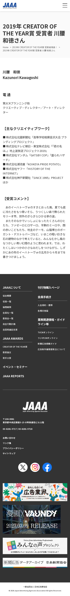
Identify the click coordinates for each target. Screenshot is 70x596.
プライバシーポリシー (13, 448)
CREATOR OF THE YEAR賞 (15, 346)
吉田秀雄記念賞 (10, 329)
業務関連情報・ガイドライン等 (51, 322)
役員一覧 (7, 301)
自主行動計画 (9, 323)
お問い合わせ (9, 437)
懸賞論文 (7, 352)
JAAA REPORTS (13, 376)
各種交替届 (43, 310)
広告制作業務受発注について (51, 349)
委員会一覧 (8, 318)
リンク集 (7, 443)
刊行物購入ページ (49, 287)
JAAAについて (12, 287)
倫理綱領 (7, 307)
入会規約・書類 (45, 305)
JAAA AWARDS (13, 338)
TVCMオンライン (46, 332)
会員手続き (44, 297)
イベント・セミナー (15, 367)
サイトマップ (9, 453)
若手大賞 (7, 357)
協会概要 (7, 295)
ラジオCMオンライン (48, 337)
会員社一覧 (8, 312)
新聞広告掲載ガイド (47, 343)
